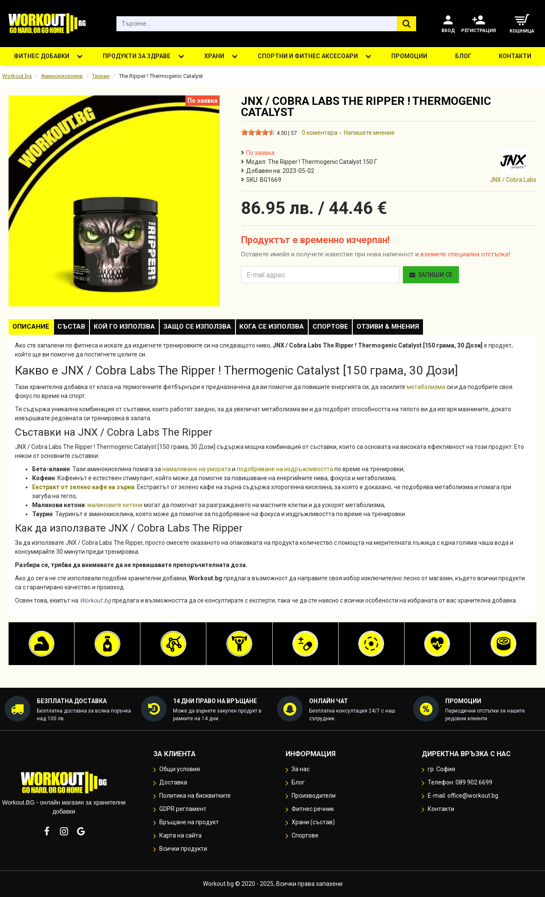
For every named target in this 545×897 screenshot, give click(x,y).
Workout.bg (17, 76)
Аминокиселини (62, 76)
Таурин (101, 76)
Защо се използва (216, 328)
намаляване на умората (196, 472)
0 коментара (319, 132)
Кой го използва (137, 328)
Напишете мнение (369, 132)
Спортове (359, 328)
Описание (33, 328)
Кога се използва (295, 328)
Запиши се (431, 274)
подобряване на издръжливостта (285, 472)
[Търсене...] (406, 23)
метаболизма (426, 389)
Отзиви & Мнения (422, 328)
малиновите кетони (115, 508)
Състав (79, 328)
